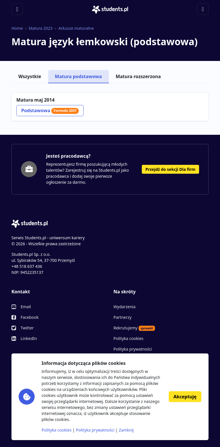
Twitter (27, 328)
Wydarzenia (124, 306)
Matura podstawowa (78, 76)
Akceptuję (185, 396)
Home (17, 28)
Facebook (30, 317)
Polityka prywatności (132, 349)
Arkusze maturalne (76, 28)
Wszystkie (29, 76)
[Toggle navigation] (17, 9)
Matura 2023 (40, 28)
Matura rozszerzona (138, 76)
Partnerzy (122, 317)
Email (26, 306)
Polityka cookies (128, 338)
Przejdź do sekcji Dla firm (170, 169)
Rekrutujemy (134, 328)
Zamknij (126, 430)
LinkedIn (29, 338)
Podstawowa (50, 110)
